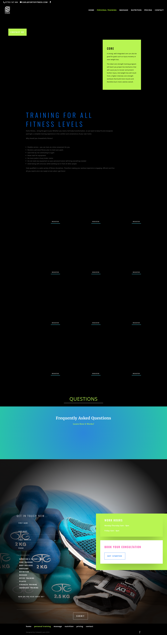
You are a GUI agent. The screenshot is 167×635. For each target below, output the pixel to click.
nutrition (136, 10)
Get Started (115, 556)
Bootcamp (23, 568)
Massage (22, 575)
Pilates (21, 581)
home (91, 10)
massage (123, 10)
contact (159, 10)
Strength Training (27, 584)
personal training (107, 10)
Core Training (25, 562)
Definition (23, 572)
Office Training (25, 578)
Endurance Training (27, 588)
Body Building (25, 565)
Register (55, 221)
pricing (148, 10)
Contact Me (17, 32)
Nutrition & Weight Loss (30, 559)
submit (80, 616)
